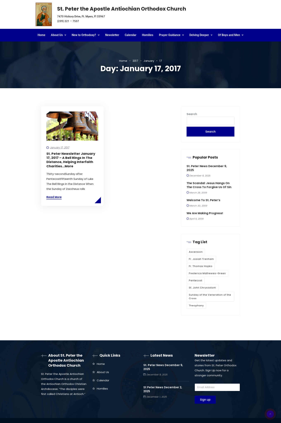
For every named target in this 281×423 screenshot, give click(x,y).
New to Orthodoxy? (85, 35)
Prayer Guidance (171, 35)
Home (41, 35)
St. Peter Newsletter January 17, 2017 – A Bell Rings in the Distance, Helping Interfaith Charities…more (70, 160)
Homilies (147, 35)
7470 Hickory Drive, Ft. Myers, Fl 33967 (81, 16)
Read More (54, 197)
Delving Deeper (200, 35)
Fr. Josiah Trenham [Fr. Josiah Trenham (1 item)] (201, 259)
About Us (58, 35)
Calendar (130, 35)
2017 (135, 61)
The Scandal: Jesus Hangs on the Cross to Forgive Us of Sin (209, 185)
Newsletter (112, 35)
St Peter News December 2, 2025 (162, 389)
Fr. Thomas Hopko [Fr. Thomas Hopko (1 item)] (201, 266)
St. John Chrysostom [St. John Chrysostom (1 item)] (202, 287)
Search (192, 114)
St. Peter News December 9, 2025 (207, 168)
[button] (58, 35)
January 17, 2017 (59, 147)
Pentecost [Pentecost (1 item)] (195, 280)
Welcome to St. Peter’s (203, 200)
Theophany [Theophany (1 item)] (196, 305)
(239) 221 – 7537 (68, 21)
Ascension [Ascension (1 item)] (196, 252)
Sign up (205, 400)
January (149, 61)
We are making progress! (205, 213)
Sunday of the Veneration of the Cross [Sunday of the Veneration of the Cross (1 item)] (210, 296)
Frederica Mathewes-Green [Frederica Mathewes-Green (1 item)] (207, 273)
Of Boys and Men (230, 35)
